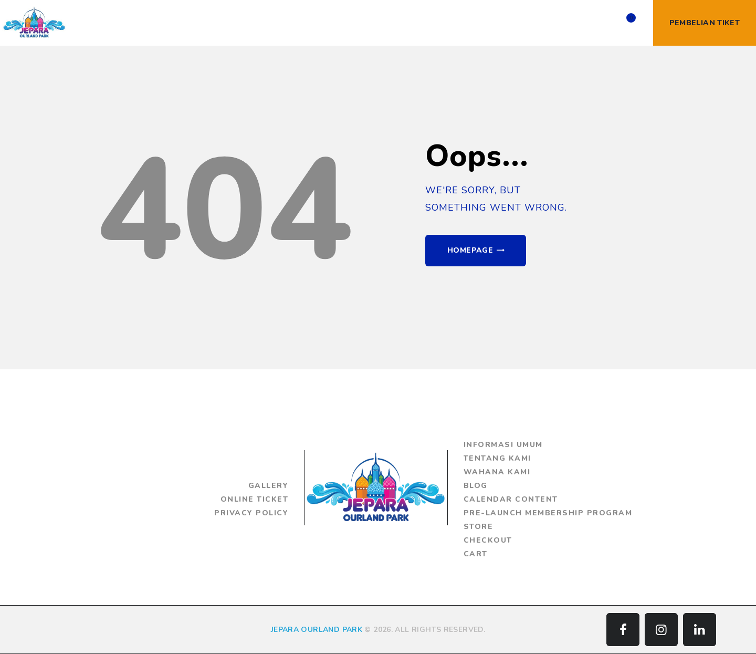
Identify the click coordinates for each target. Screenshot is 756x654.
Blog (476, 486)
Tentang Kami (497, 458)
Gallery (268, 486)
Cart (476, 554)
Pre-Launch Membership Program (548, 513)
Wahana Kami (497, 472)
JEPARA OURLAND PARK (316, 630)
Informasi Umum (503, 445)
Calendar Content (511, 499)
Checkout (488, 540)
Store (479, 527)
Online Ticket (254, 499)
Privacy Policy (251, 513)
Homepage (470, 250)
